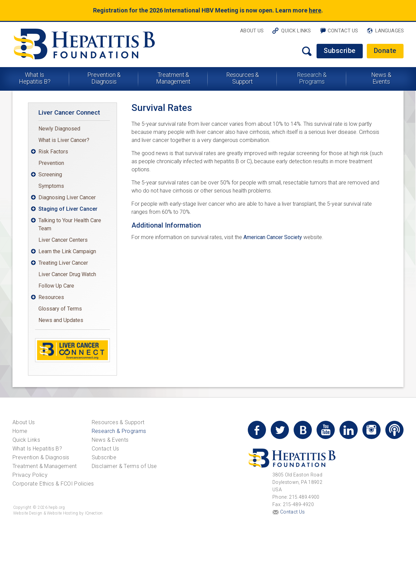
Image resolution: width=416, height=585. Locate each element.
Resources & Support (242, 78)
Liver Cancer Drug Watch (67, 274)
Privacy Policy (30, 475)
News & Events (381, 78)
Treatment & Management (173, 78)
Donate (385, 51)
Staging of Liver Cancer (67, 209)
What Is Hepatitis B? (35, 78)
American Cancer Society (272, 237)
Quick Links (296, 31)
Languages (389, 31)
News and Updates (60, 320)
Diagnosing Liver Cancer (67, 197)
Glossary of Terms (60, 308)
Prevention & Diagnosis (104, 78)
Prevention (51, 163)
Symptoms (51, 186)
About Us (252, 31)
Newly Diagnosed (59, 128)
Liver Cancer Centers (63, 240)
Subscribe (340, 51)
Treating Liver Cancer (63, 263)
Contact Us (343, 31)
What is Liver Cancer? (63, 140)
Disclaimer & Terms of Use (124, 466)
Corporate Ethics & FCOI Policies (53, 483)
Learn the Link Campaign (67, 251)
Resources (51, 297)
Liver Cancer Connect (69, 112)
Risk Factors (53, 151)
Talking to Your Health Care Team (69, 224)
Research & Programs (312, 78)
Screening (50, 174)
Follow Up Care (56, 286)
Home (19, 431)
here (315, 10)
